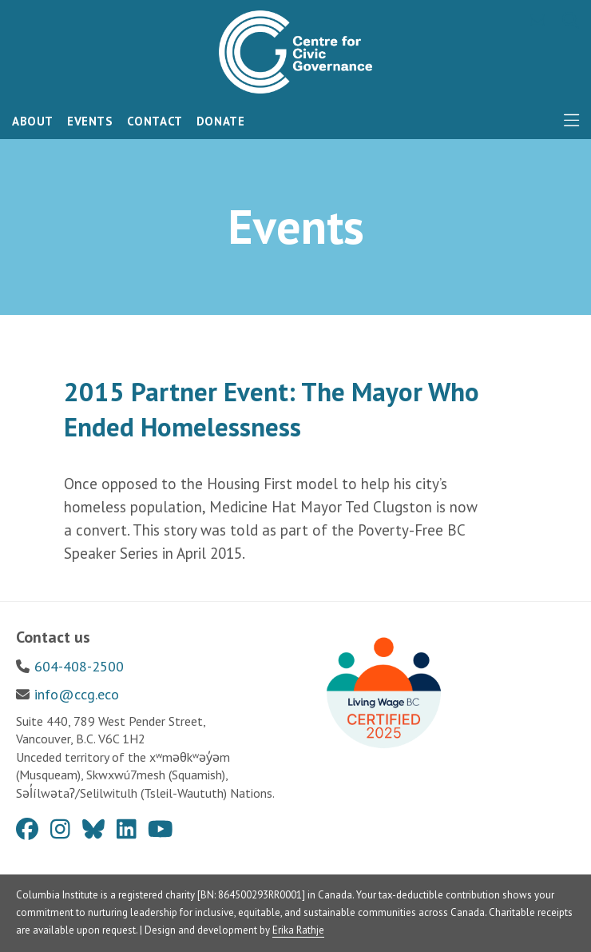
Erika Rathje (298, 930)
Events (90, 121)
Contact (155, 121)
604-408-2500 (79, 666)
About (33, 121)
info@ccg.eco (76, 694)
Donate (220, 121)
